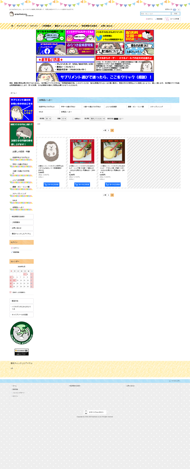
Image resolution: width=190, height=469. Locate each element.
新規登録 (159, 19)
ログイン (150, 19)
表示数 (42, 118)
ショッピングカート (19, 392)
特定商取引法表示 (18, 217)
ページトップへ (175, 381)
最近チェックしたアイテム (21, 234)
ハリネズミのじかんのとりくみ (21, 308)
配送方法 (15, 301)
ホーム (15, 386)
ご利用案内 (16, 222)
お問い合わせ (16, 228)
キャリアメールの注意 (20, 315)
